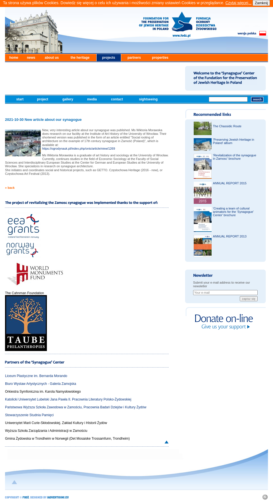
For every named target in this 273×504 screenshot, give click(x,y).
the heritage (80, 58)
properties (160, 58)
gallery (68, 99)
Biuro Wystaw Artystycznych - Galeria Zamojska (40, 384)
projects (108, 58)
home (13, 58)
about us (52, 58)
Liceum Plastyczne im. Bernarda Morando (36, 376)
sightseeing (148, 99)
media (92, 99)
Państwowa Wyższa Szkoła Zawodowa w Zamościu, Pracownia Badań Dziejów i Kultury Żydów (75, 407)
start (20, 99)
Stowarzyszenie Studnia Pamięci (29, 415)
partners (134, 58)
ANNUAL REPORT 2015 (229, 183)
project (43, 99)
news (31, 58)
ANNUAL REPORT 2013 (229, 236)
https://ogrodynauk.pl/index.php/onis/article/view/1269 (78, 148)
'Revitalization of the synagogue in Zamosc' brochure (234, 157)
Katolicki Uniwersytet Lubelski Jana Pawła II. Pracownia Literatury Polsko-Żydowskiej (68, 399)
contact (117, 99)
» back (10, 187)
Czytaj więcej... (238, 3)
